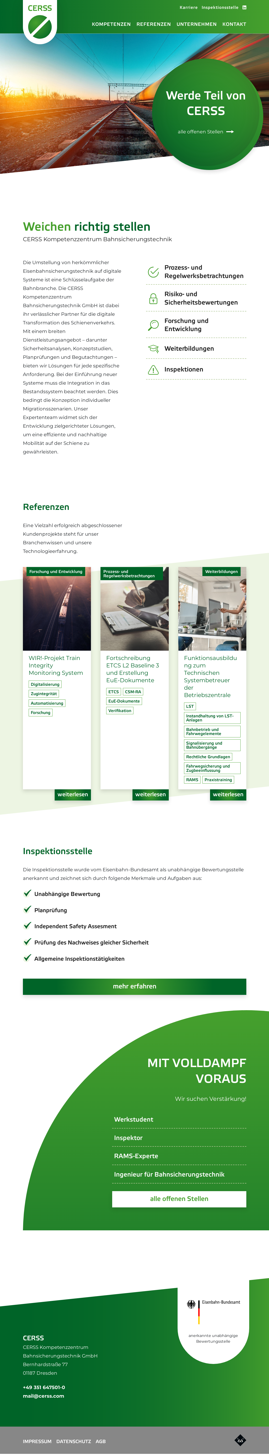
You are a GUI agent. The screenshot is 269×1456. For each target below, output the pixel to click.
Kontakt (234, 25)
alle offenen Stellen (206, 132)
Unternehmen (197, 25)
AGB (101, 1444)
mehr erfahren (134, 988)
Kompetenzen (111, 25)
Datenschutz (73, 1444)
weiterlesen (73, 795)
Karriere (189, 8)
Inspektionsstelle (220, 8)
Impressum (37, 1444)
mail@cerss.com (43, 1398)
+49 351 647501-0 (44, 1389)
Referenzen (154, 25)
